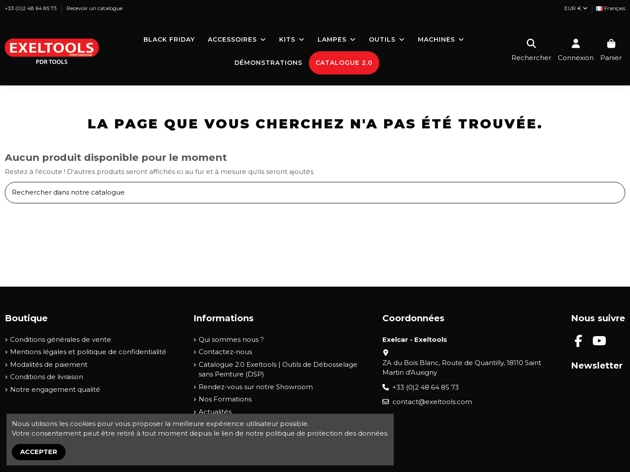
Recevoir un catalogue (94, 8)
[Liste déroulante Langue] (610, 9)
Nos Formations (225, 399)
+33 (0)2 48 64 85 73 (31, 8)
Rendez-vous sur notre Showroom (256, 387)
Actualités (215, 412)
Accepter (38, 451)
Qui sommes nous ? (231, 339)
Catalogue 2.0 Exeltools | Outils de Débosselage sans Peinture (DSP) (278, 369)
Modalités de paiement (49, 364)
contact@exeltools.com (432, 401)
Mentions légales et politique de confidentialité (88, 352)
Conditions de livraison (46, 377)
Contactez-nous (225, 352)
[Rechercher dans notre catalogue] (615, 192)
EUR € (576, 8)
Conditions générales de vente (60, 339)
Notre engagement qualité (55, 389)
